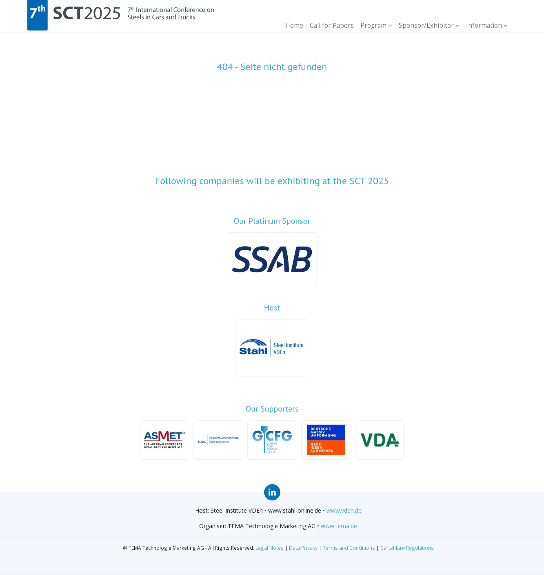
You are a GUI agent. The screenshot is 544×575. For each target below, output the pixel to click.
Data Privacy (303, 547)
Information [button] (487, 25)
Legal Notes (269, 547)
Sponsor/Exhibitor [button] (429, 25)
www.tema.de (339, 526)
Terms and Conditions (349, 547)
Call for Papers (332, 25)
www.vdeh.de (344, 510)
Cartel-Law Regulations (407, 547)
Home (294, 25)
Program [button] (376, 25)
